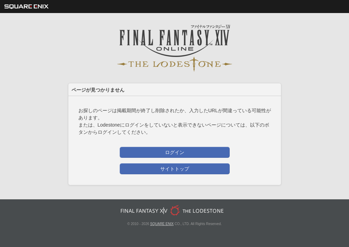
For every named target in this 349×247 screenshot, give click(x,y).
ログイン (174, 152)
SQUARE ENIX (162, 224)
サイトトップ (174, 169)
